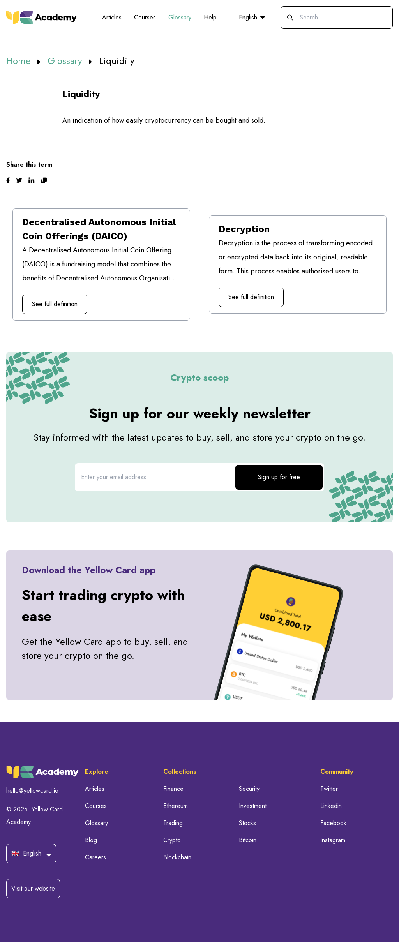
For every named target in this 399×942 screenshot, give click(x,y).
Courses (145, 17)
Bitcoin (247, 840)
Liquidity (116, 60)
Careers (95, 857)
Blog (91, 840)
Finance (173, 788)
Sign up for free (279, 477)
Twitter (329, 788)
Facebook (333, 823)
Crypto (172, 840)
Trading (173, 823)
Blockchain (177, 857)
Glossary (179, 17)
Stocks (247, 823)
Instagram (332, 840)
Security (249, 788)
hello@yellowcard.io (32, 790)
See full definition (55, 304)
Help (210, 17)
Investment (253, 805)
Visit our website (33, 888)
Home (20, 60)
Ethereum (175, 805)
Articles (112, 17)
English (252, 17)
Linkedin (331, 805)
